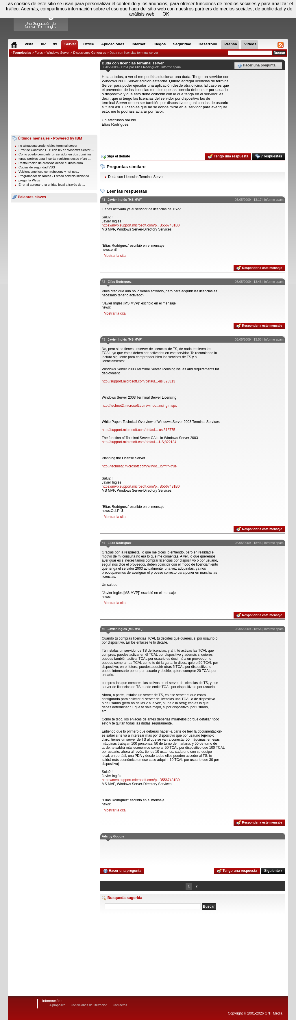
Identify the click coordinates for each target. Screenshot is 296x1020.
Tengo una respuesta (228, 156)
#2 (103, 281)
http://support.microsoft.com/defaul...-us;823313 (138, 381)
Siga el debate (115, 156)
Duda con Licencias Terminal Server (136, 177)
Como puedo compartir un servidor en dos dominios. (55, 154)
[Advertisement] (54, 96)
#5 (103, 629)
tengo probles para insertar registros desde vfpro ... (54, 158)
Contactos (120, 1005)
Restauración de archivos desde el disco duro (50, 163)
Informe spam (171, 67)
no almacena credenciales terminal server (47, 145)
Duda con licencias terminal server (134, 52)
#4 (103, 543)
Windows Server (58, 52)
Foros (39, 52)
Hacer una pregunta (256, 65)
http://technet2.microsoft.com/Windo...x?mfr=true (139, 466)
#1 (103, 199)
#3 (103, 339)
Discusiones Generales (89, 52)
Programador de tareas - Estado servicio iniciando (53, 176)
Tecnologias (22, 52)
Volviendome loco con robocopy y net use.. (48, 171)
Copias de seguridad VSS (36, 167)
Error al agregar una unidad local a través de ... (51, 184)
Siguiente (273, 871)
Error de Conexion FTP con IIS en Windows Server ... (56, 150)
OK (165, 14)
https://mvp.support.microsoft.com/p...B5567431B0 (141, 225)
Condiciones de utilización (89, 1005)
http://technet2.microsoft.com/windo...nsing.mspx (139, 406)
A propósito (57, 1005)
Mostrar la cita (114, 256)
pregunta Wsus (29, 180)
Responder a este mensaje (259, 268)
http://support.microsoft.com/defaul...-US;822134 (139, 442)
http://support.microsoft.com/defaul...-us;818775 (138, 430)
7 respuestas (268, 156)
